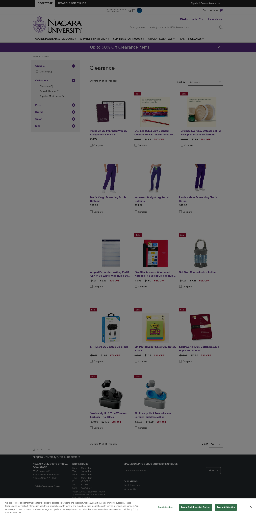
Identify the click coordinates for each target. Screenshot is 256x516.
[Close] (250, 506)
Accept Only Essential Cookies (195, 507)
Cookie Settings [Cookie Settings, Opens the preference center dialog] (165, 507)
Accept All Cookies (226, 507)
